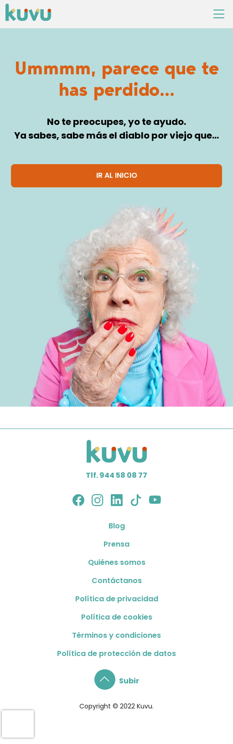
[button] (116, 681)
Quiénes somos (116, 562)
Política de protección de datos (116, 653)
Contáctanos (117, 580)
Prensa (116, 544)
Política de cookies (116, 617)
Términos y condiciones (116, 635)
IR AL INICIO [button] (116, 175)
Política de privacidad (116, 599)
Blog (117, 526)
